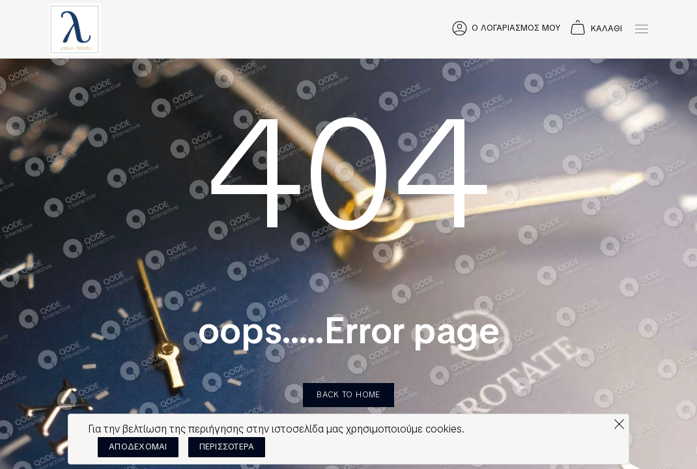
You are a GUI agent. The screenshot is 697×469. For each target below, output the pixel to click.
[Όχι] (618, 420)
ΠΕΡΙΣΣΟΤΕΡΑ (227, 446)
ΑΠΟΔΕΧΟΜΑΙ (138, 446)
